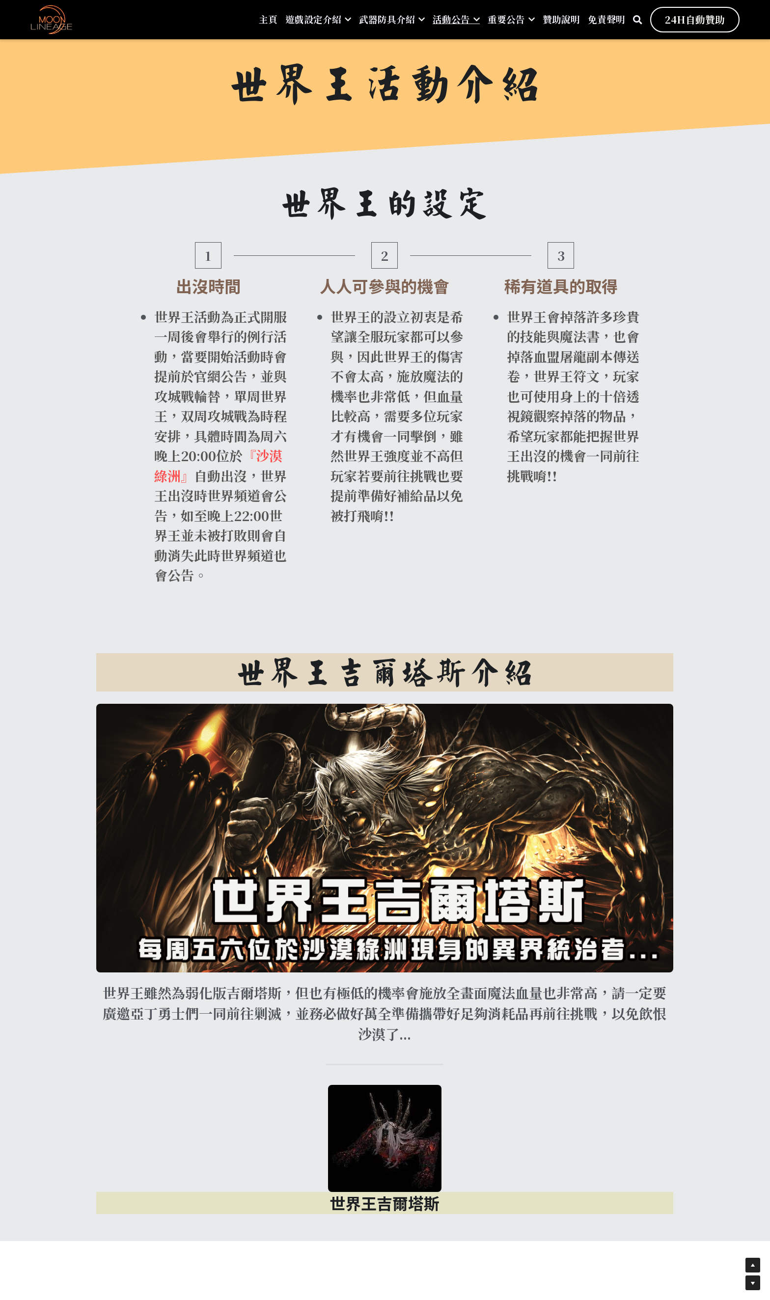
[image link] (51, 19)
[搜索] (637, 20)
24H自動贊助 (695, 19)
